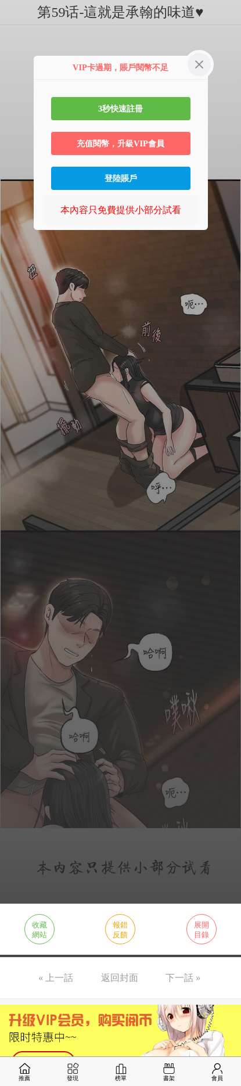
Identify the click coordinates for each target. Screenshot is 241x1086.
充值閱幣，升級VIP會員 (120, 143)
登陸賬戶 (121, 178)
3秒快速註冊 (120, 108)
